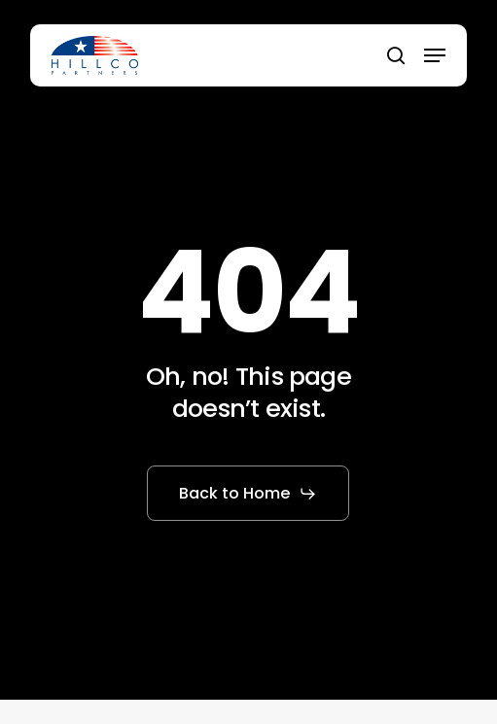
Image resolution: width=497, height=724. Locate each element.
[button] (434, 55)
